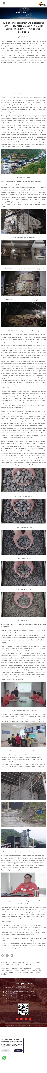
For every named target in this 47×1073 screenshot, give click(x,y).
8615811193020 (25, 989)
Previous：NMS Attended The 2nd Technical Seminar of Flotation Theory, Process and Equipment (21, 963)
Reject (5, 1050)
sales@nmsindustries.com (25, 996)
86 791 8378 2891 (24, 987)
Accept (18, 1050)
